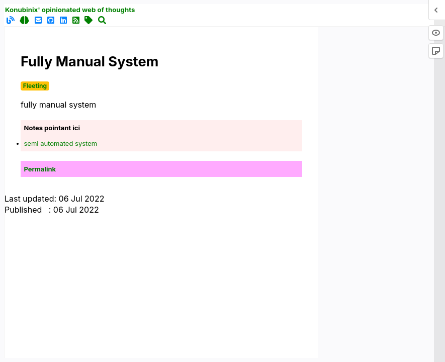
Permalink (40, 169)
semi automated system (61, 143)
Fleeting (35, 85)
